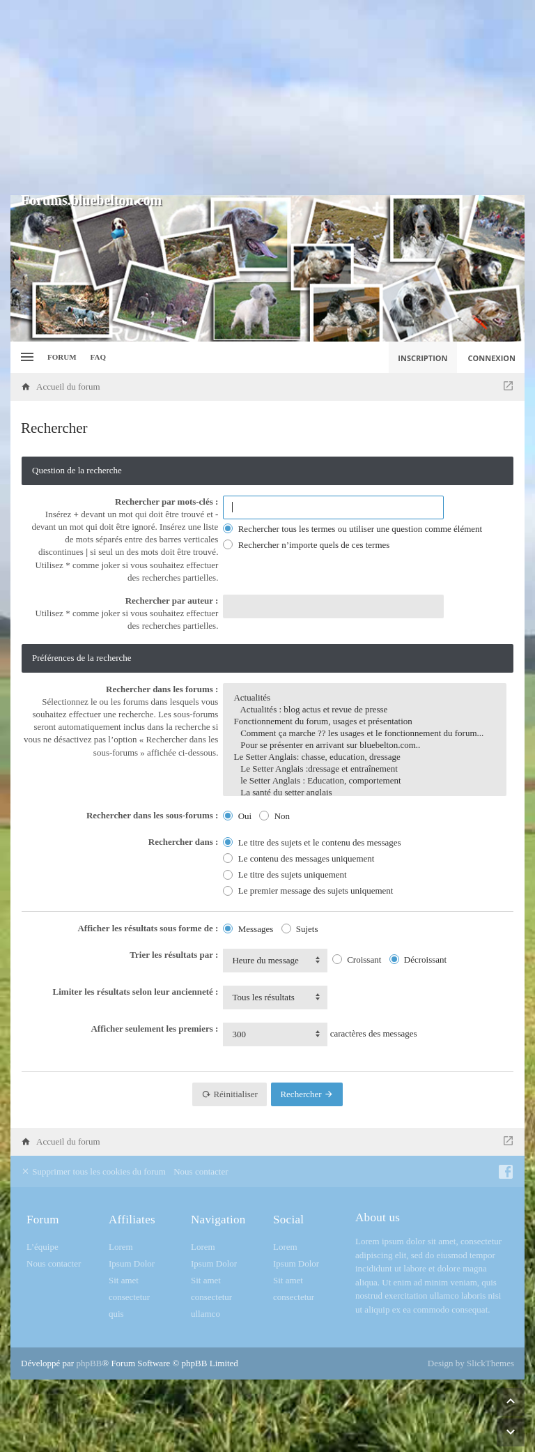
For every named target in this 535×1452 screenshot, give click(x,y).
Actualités (364, 698)
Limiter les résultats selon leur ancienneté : (136, 991)
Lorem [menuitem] (121, 1246)
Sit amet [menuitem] (124, 1280)
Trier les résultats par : (174, 954)
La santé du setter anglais (364, 793)
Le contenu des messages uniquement (298, 858)
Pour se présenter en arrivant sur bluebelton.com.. (364, 745)
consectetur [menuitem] (129, 1297)
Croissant (356, 959)
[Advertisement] (267, 97)
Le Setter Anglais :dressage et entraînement (364, 769)
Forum (62, 357)
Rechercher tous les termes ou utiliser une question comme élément (352, 529)
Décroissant (418, 959)
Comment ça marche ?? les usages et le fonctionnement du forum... (364, 734)
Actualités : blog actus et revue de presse (364, 710)
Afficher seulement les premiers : (154, 1028)
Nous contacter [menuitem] (200, 1171)
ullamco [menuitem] (205, 1313)
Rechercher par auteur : (172, 600)
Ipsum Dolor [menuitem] (132, 1263)
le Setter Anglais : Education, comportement (364, 781)
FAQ (98, 357)
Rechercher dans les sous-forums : (152, 815)
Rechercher (306, 1094)
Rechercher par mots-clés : (166, 501)
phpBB (89, 1363)
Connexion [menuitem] (492, 358)
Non (274, 816)
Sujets (299, 929)
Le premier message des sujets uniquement (308, 890)
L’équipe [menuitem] (42, 1246)
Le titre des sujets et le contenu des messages (312, 842)
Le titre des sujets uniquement (284, 874)
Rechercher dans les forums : (162, 689)
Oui (237, 816)
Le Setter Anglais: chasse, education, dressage (364, 757)
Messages (248, 929)
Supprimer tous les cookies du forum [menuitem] (93, 1171)
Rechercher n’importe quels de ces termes (306, 545)
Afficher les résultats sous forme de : (147, 928)
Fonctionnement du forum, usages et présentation (364, 722)
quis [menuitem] (116, 1313)
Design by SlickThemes (471, 1363)
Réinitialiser (229, 1094)
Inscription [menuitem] (422, 358)
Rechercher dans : (183, 841)
